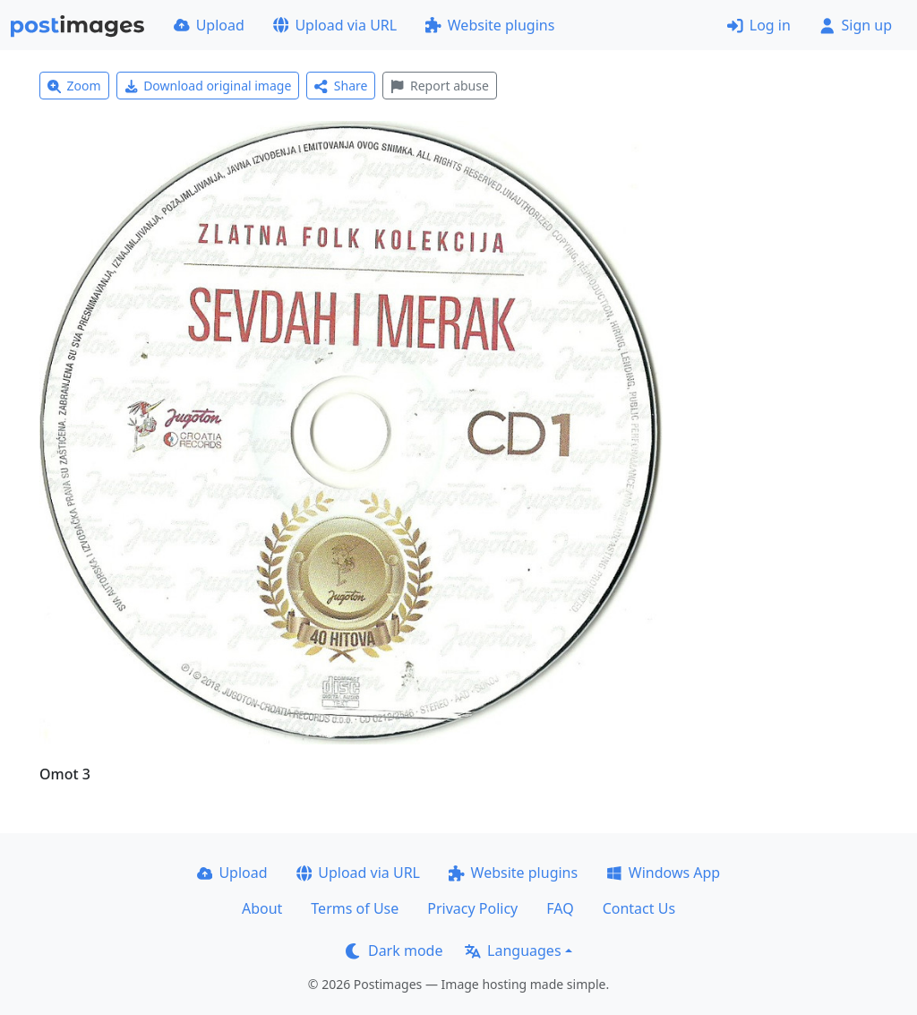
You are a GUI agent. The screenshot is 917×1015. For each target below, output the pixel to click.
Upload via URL (335, 25)
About (262, 908)
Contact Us (639, 908)
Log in (759, 25)
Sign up (855, 25)
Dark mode (394, 950)
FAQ (559, 908)
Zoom (74, 85)
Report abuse (439, 85)
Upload (209, 25)
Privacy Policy (472, 908)
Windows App (663, 872)
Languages (513, 950)
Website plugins (489, 25)
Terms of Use (355, 908)
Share (340, 85)
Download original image (208, 85)
